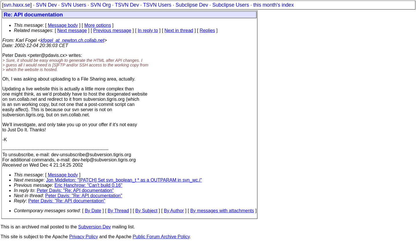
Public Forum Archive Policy (161, 236)
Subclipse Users (230, 5)
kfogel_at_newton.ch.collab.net (72, 40)
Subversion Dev (94, 226)
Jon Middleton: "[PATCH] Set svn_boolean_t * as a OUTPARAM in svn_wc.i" (124, 180)
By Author (174, 210)
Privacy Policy (83, 236)
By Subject (146, 210)
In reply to (148, 30)
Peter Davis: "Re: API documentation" (75, 190)
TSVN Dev (127, 5)
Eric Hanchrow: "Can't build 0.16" (88, 185)
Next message (72, 30)
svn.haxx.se (16, 5)
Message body (63, 25)
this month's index (273, 5)
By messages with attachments (222, 210)
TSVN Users (157, 5)
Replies (207, 30)
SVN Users (73, 5)
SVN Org (100, 5)
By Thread (118, 210)
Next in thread (178, 30)
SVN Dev (46, 5)
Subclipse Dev (192, 5)
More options (97, 25)
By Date (93, 210)
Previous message (112, 30)
